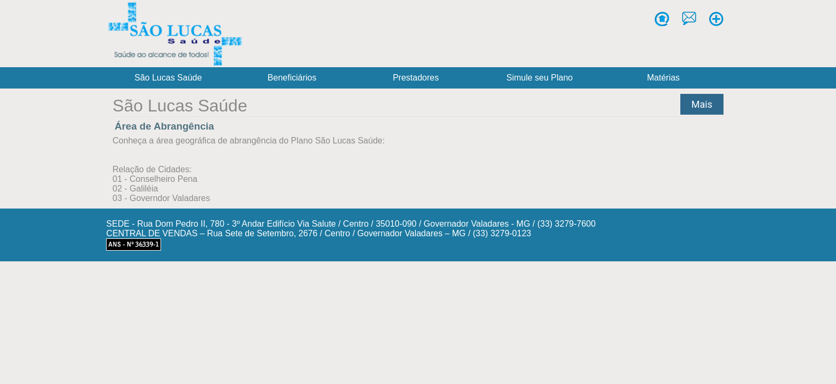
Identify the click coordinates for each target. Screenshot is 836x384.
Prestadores (416, 77)
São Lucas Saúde (168, 77)
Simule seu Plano (540, 77)
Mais (702, 104)
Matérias (663, 77)
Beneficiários (292, 77)
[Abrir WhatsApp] (808, 356)
